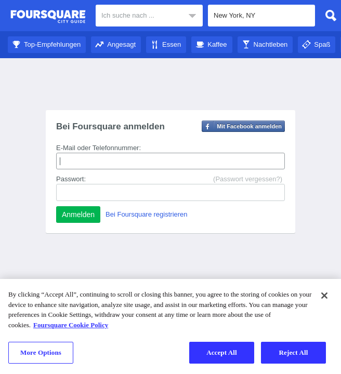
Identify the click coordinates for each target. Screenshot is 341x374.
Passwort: (71, 179)
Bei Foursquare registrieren (147, 214)
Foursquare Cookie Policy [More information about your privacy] (70, 325)
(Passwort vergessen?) (247, 179)
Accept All (221, 352)
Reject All (293, 352)
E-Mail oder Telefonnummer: (98, 148)
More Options (40, 352)
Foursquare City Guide (48, 16)
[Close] (324, 295)
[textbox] (261, 15)
